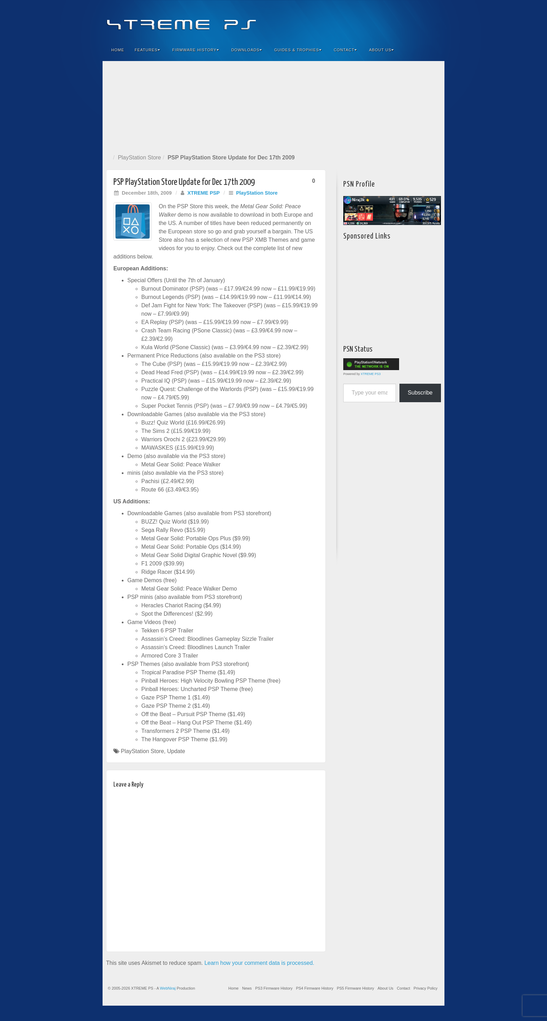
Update (176, 751)
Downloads (246, 50)
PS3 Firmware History (273, 988)
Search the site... (434, 50)
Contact (345, 50)
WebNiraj (167, 988)
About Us (381, 50)
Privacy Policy (425, 988)
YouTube (425, 20)
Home (117, 50)
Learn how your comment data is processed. (259, 963)
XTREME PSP (203, 193)
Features (147, 50)
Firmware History (195, 50)
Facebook (387, 20)
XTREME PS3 (371, 374)
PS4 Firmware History (314, 988)
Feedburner (396, 20)
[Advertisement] (273, 106)
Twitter (415, 20)
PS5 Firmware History (355, 988)
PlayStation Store (139, 157)
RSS (434, 20)
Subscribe (420, 393)
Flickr (406, 20)
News (247, 988)
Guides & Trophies (298, 50)
